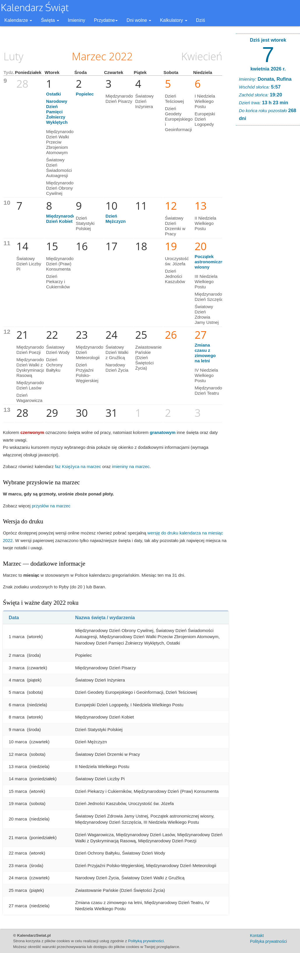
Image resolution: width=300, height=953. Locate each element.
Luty (13, 56)
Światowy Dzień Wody (58, 350)
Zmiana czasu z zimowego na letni (205, 353)
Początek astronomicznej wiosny (211, 261)
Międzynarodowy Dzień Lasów (32, 385)
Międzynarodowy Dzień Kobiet (63, 218)
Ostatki (53, 93)
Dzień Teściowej (174, 98)
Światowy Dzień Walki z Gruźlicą (116, 352)
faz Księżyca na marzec (78, 466)
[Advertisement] (268, 218)
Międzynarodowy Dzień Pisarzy (121, 98)
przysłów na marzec (51, 505)
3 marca (16, 667)
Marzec (89, 56)
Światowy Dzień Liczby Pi (28, 263)
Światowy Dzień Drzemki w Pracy (175, 226)
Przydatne (106, 20)
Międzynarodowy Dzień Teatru (211, 390)
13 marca (18, 766)
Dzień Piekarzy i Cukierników (58, 281)
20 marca (18, 818)
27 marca (18, 905)
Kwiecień (201, 56)
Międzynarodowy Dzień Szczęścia (211, 297)
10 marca (18, 741)
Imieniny (76, 20)
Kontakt (257, 935)
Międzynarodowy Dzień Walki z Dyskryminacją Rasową (32, 367)
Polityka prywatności (268, 941)
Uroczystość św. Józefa (177, 261)
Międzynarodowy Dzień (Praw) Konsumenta (62, 263)
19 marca (18, 803)
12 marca (18, 754)
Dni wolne (138, 20)
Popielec (85, 93)
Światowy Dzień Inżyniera (144, 101)
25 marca (18, 890)
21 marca (18, 837)
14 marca (18, 778)
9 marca (16, 729)
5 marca (16, 692)
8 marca (16, 716)
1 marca (16, 636)
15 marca (18, 791)
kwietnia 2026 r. (268, 68)
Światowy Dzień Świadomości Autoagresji (59, 167)
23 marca (18, 865)
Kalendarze (18, 20)
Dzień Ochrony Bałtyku (54, 365)
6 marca (16, 704)
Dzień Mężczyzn (115, 218)
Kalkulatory (173, 20)
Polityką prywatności (146, 941)
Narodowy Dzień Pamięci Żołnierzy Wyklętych (57, 112)
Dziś (200, 20)
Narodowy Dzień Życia (116, 367)
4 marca (16, 679)
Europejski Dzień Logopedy (205, 119)
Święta (50, 20)
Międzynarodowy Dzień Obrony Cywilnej (62, 188)
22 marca (18, 852)
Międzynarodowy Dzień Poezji (32, 350)
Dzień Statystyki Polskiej (85, 223)
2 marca (16, 655)
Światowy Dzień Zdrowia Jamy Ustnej (207, 314)
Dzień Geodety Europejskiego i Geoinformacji (179, 119)
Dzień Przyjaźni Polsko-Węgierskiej (87, 372)
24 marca (18, 877)
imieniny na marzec (130, 466)
